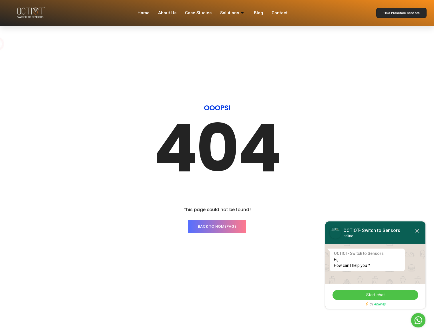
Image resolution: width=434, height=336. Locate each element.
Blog (258, 12)
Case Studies (198, 12)
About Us (167, 12)
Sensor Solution (69, 294)
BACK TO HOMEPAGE (217, 161)
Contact (280, 12)
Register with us (236, 273)
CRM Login (148, 304)
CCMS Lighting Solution (76, 304)
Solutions (232, 12)
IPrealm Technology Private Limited (144, 331)
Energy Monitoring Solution (79, 283)
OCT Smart (231, 283)
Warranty (229, 294)
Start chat (375, 294)
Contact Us (148, 273)
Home (144, 12)
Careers (145, 283)
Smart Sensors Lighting (76, 273)
